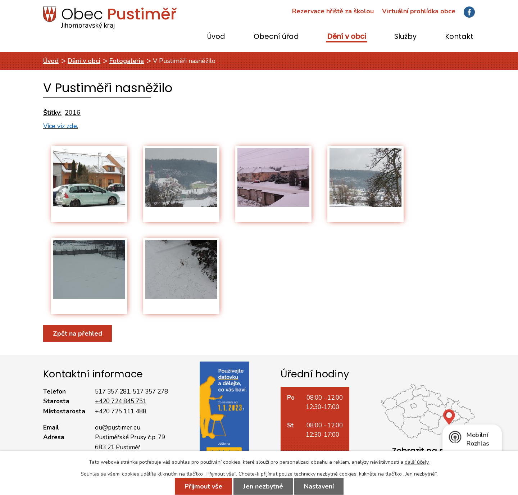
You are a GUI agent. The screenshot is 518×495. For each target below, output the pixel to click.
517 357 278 (150, 391)
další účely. (417, 462)
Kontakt (459, 36)
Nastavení (319, 486)
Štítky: (52, 112)
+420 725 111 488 (120, 411)
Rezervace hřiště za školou (333, 11)
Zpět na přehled (77, 333)
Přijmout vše (203, 486)
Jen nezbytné (263, 486)
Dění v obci (346, 36)
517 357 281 (112, 391)
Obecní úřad (276, 36)
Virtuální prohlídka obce (418, 11)
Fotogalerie (126, 60)
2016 (73, 112)
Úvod (216, 36)
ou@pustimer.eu (117, 427)
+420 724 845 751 (120, 401)
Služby (405, 36)
